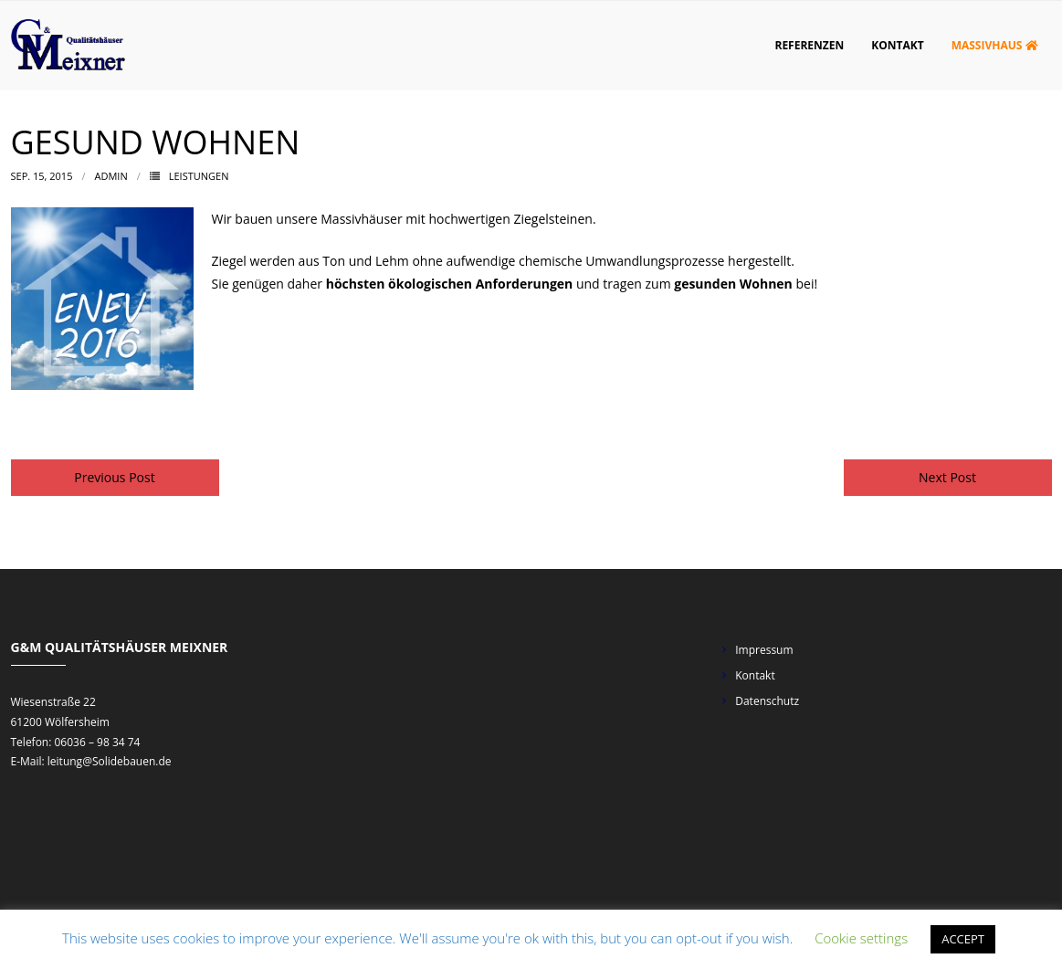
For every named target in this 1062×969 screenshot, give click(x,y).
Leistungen (199, 176)
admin (111, 176)
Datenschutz (767, 701)
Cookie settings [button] (861, 938)
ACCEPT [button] (962, 939)
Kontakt (754, 675)
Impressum (764, 650)
